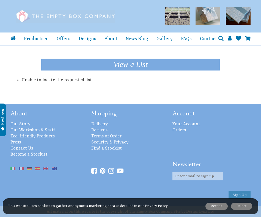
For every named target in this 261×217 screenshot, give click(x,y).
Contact (208, 39)
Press (15, 142)
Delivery (99, 124)
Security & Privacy (109, 142)
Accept (215, 206)
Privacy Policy (156, 206)
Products (33, 39)
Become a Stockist (29, 154)
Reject (241, 206)
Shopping (104, 113)
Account (183, 113)
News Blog (137, 39)
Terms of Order (106, 136)
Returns (99, 130)
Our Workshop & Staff (32, 130)
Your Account (186, 124)
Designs (87, 39)
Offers (63, 39)
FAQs (186, 39)
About (111, 39)
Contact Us (21, 148)
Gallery (164, 39)
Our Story (20, 124)
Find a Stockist (106, 148)
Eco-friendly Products (32, 136)
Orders (179, 130)
